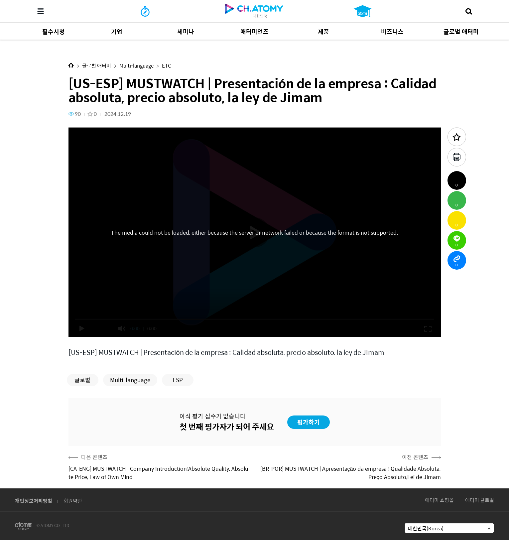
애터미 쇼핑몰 (439, 500)
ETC (166, 65)
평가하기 (308, 421)
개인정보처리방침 (33, 500)
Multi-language (136, 65)
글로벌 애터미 (96, 65)
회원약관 (73, 500)
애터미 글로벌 (479, 500)
